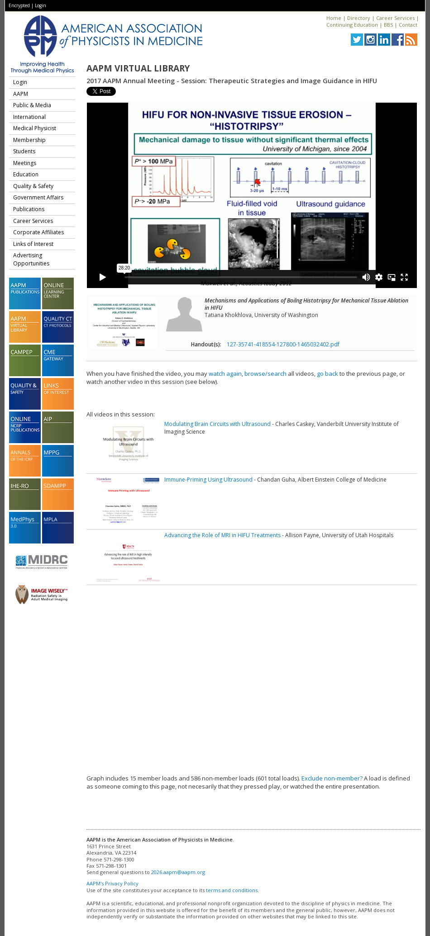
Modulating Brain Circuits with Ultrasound (217, 424)
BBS (388, 24)
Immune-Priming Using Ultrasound (208, 479)
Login (40, 5)
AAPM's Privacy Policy (112, 883)
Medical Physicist (34, 128)
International (29, 117)
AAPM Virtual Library (138, 68)
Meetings (24, 163)
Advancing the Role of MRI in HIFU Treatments (222, 535)
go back (327, 373)
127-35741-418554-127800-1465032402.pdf (283, 344)
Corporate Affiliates (38, 232)
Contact (408, 24)
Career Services (395, 17)
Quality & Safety (33, 186)
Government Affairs (38, 197)
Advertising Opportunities (31, 259)
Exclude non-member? (332, 778)
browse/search (265, 373)
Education (25, 174)
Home (333, 17)
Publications (28, 209)
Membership (29, 140)
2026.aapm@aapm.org (178, 872)
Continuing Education (352, 24)
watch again (225, 373)
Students (24, 151)
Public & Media (32, 105)
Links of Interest (33, 244)
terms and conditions (232, 890)
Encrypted (19, 5)
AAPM (20, 94)
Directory (358, 17)
